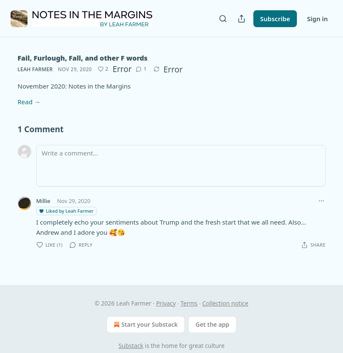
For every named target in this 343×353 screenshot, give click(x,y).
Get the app (212, 324)
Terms (189, 303)
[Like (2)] (103, 69)
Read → (29, 101)
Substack (130, 346)
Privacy (166, 303)
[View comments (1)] (141, 69)
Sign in (317, 18)
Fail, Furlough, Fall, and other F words (83, 58)
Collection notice (225, 303)
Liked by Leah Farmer (66, 211)
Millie (43, 201)
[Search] (222, 18)
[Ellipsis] (321, 201)
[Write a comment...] (181, 165)
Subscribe (275, 18)
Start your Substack (145, 324)
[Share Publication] (241, 18)
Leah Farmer (35, 69)
